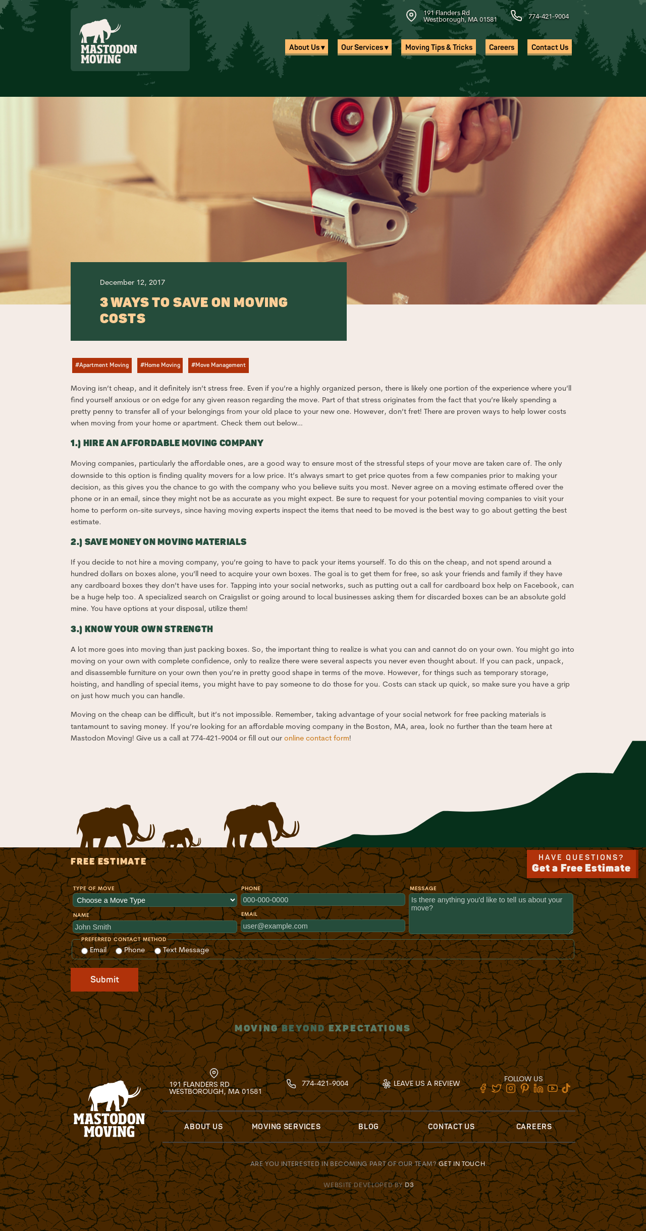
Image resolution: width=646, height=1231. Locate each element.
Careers (501, 47)
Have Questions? (581, 864)
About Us (203, 1127)
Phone (250, 888)
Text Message (181, 949)
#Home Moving (160, 365)
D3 (409, 1185)
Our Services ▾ (364, 47)
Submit (104, 979)
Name (81, 915)
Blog (368, 1127)
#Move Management (218, 365)
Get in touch (462, 1163)
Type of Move (94, 888)
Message (423, 888)
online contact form (316, 738)
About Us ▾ (307, 47)
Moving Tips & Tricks (438, 47)
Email (249, 914)
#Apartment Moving (102, 365)
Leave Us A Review (421, 1083)
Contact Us (549, 47)
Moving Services (286, 1127)
